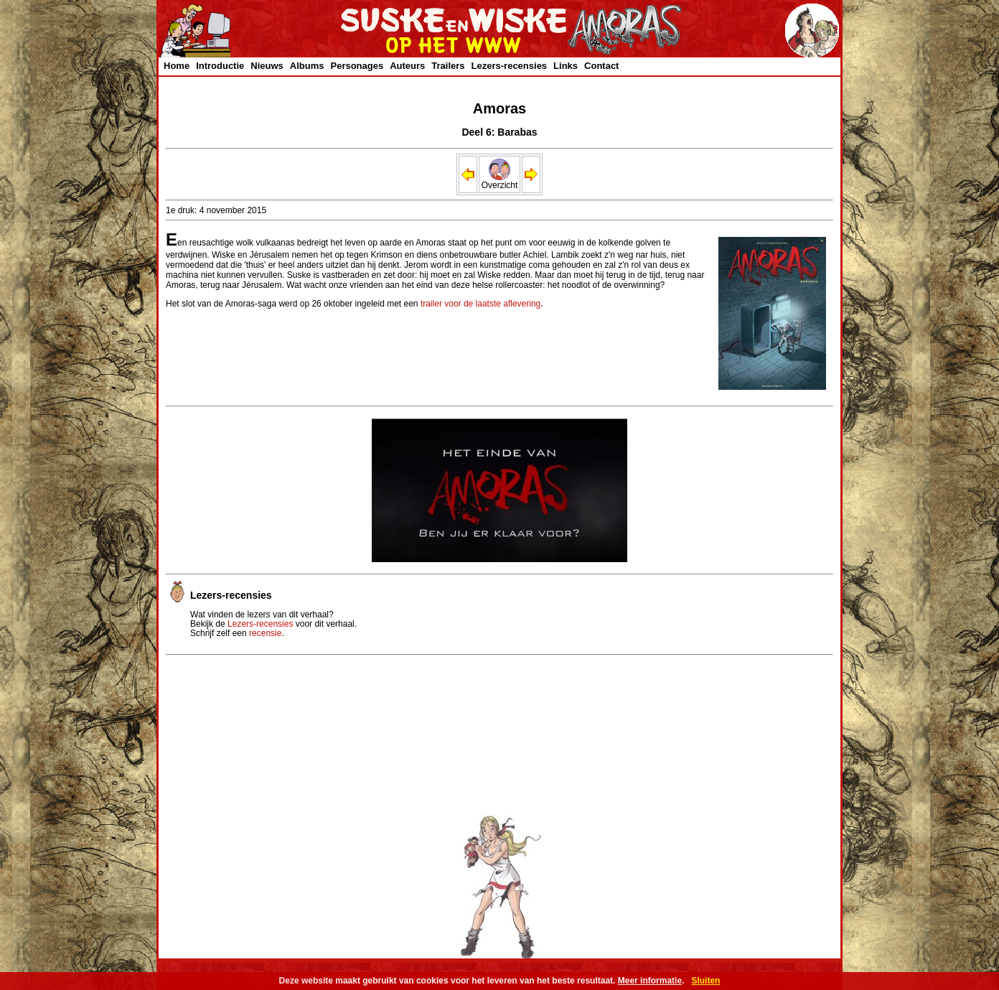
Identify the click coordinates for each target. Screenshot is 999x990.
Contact (601, 65)
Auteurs (407, 65)
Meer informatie (650, 981)
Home (176, 65)
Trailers (447, 65)
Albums (307, 65)
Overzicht (500, 181)
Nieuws (266, 65)
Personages (356, 65)
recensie (265, 633)
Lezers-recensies (510, 65)
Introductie (220, 65)
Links (565, 65)
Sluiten (705, 981)
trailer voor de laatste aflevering (480, 304)
